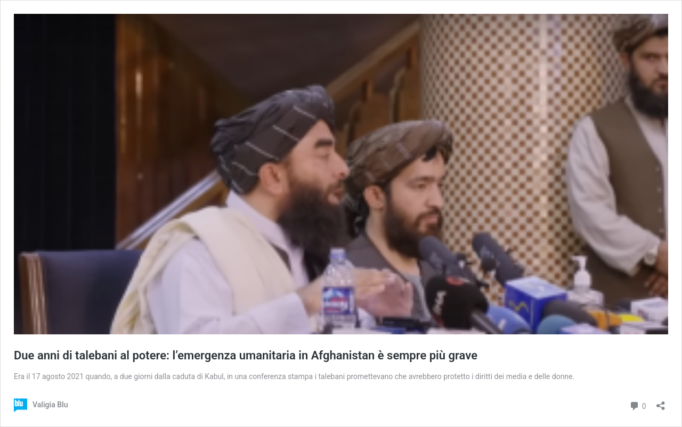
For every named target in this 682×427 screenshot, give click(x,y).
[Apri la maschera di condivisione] (660, 402)
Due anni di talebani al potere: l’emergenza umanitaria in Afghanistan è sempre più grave (245, 355)
